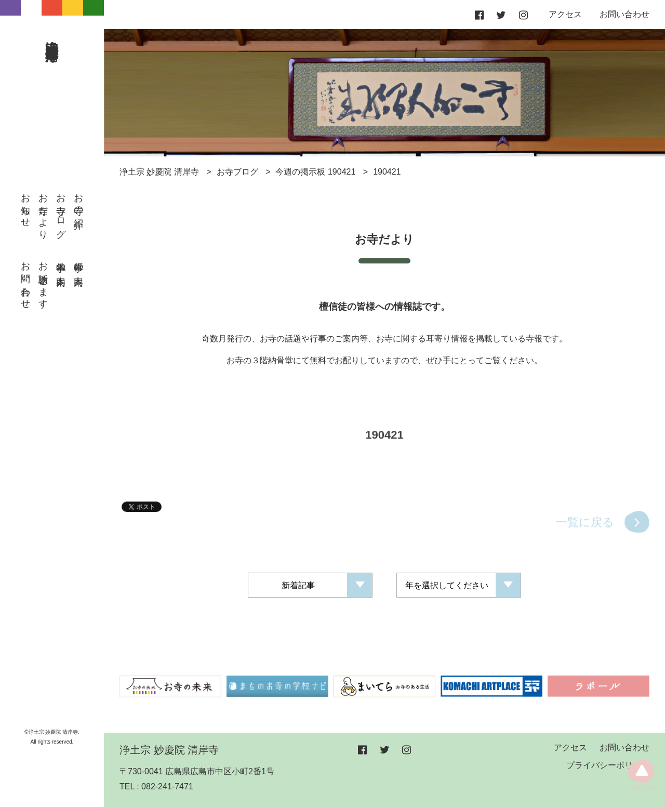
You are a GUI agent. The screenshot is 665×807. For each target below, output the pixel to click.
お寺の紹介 (78, 200)
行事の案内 (78, 263)
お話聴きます (43, 280)
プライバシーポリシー (607, 765)
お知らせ (25, 205)
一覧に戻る (585, 528)
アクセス (565, 14)
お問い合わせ (25, 280)
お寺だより (43, 211)
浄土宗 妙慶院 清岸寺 (52, 34)
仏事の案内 (61, 263)
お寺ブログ (61, 210)
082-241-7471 (167, 786)
